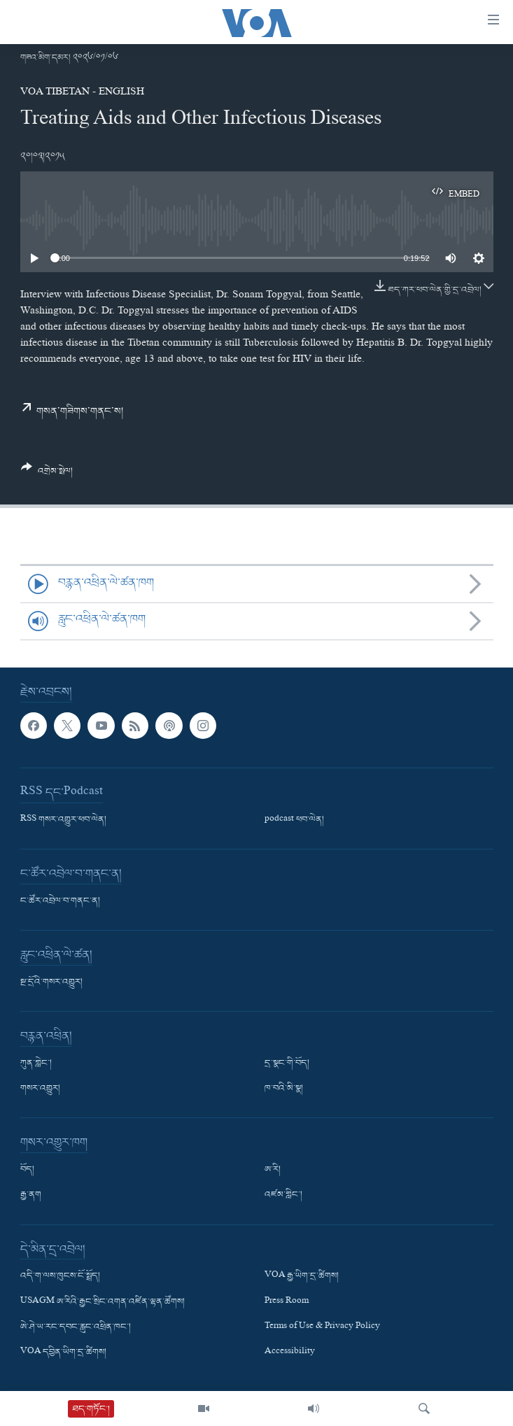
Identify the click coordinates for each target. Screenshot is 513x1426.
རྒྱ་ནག (30, 1195)
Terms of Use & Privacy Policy (322, 1327)
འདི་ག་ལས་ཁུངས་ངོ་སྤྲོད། (60, 1276)
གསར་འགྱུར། (40, 1089)
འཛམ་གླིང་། (283, 1195)
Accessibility (290, 1353)
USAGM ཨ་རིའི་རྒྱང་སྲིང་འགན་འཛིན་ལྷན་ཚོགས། (102, 1301)
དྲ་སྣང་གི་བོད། (287, 1064)
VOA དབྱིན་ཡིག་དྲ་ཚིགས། (63, 1353)
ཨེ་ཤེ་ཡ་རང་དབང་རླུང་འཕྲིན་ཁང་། (75, 1327)
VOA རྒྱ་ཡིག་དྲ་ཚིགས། (302, 1276)
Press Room (287, 1301)
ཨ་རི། (273, 1170)
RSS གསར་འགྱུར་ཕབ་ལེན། (63, 820)
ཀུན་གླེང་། (36, 1064)
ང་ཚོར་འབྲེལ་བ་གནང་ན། (60, 901)
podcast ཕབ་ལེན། (294, 820)
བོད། (27, 1170)
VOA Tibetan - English (82, 93)
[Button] (47, 474)
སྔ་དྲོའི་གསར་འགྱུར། (51, 982)
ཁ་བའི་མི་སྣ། (284, 1089)
